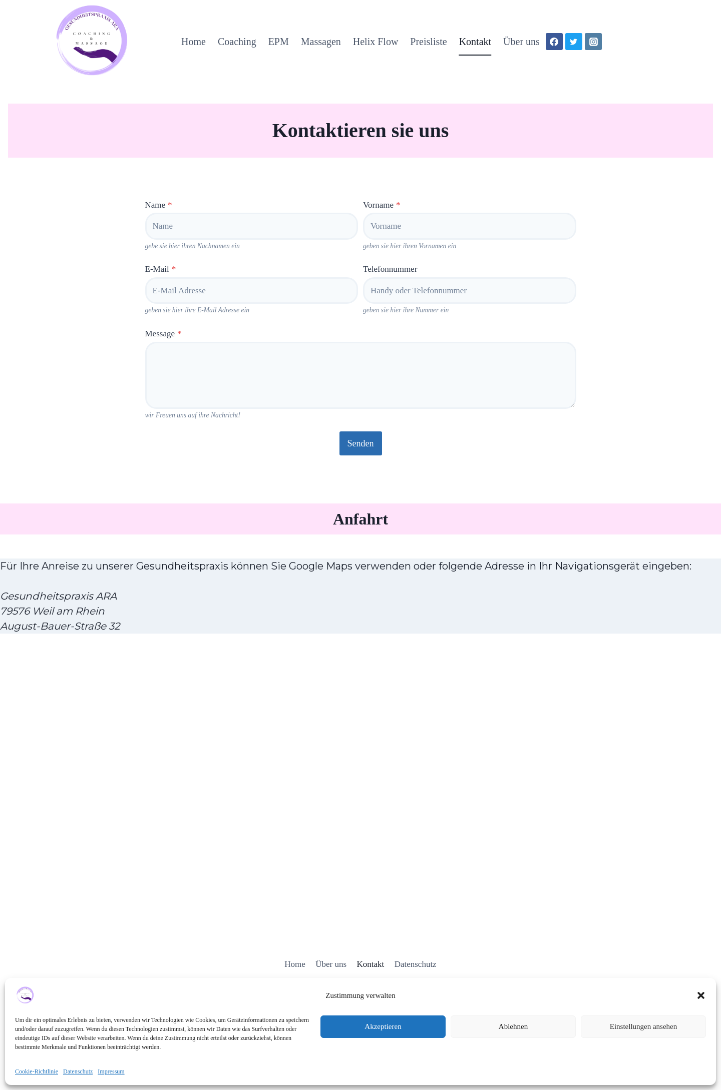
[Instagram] (593, 41)
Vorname (382, 205)
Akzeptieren (383, 1026)
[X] (573, 41)
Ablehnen (513, 1026)
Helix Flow (376, 41)
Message (163, 333)
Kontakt (475, 41)
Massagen (321, 41)
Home (193, 41)
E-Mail (160, 269)
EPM (278, 41)
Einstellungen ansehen (643, 1026)
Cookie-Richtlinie (36, 1071)
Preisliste (428, 41)
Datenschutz (78, 1071)
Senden (360, 443)
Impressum (111, 1071)
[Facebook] (554, 41)
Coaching (237, 41)
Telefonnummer (390, 269)
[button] (701, 995)
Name (158, 205)
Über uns (521, 41)
